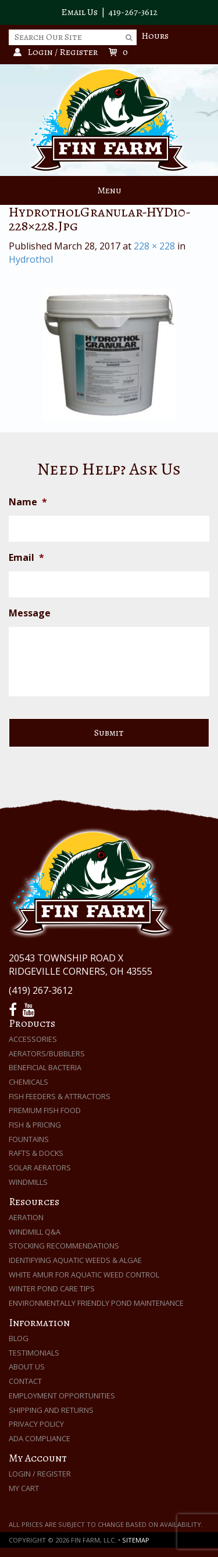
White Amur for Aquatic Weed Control (84, 1274)
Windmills (28, 1182)
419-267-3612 (133, 12)
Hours (155, 36)
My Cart (24, 1488)
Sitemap (135, 1540)
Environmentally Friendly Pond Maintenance (96, 1303)
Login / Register (40, 1473)
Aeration (26, 1217)
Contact (25, 1381)
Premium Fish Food (45, 1110)
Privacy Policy (36, 1424)
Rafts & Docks (36, 1153)
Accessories (33, 1039)
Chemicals (28, 1082)
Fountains (29, 1139)
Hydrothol (31, 259)
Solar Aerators (40, 1167)
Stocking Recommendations (64, 1245)
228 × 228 (154, 246)
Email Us (79, 12)
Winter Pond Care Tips (52, 1288)
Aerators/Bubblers (47, 1053)
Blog (18, 1338)
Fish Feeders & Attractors (59, 1096)
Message (30, 613)
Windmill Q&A (34, 1231)
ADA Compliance (39, 1438)
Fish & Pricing (35, 1124)
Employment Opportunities (62, 1395)
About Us (27, 1366)
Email (26, 558)
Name (28, 502)
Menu (109, 190)
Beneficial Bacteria (45, 1067)
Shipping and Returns (51, 1410)
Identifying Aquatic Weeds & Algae (75, 1260)
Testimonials (34, 1352)
